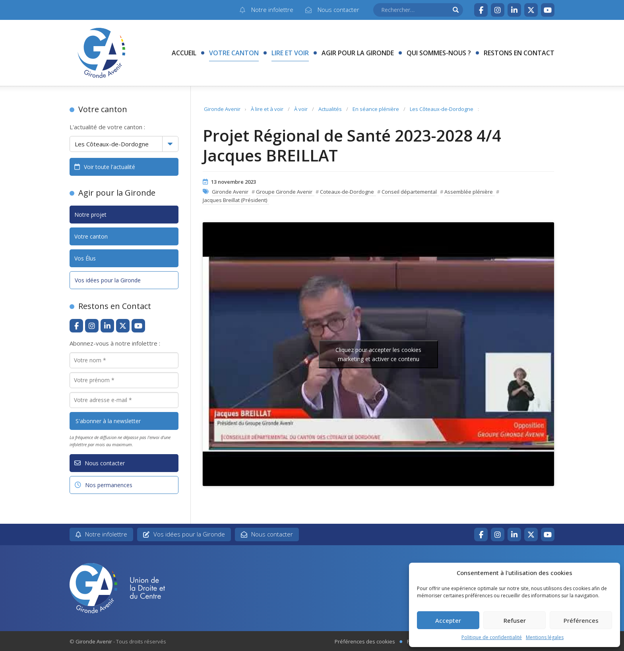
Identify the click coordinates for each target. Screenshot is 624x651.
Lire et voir (290, 53)
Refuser (515, 620)
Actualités (330, 109)
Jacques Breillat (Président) (235, 200)
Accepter (448, 620)
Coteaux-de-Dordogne (347, 191)
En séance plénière (376, 109)
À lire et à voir (267, 109)
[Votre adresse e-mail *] (124, 400)
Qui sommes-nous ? (439, 53)
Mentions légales (545, 637)
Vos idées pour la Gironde (108, 280)
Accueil (184, 53)
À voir (301, 109)
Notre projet (90, 214)
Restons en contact (519, 53)
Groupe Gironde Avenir (284, 191)
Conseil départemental (409, 191)
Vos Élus (85, 258)
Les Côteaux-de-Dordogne (441, 109)
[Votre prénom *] (124, 380)
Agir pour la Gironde (358, 53)
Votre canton (234, 53)
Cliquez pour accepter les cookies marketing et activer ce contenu (378, 354)
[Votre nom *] (124, 360)
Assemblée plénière (468, 191)
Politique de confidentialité (491, 637)
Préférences (581, 620)
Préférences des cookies (365, 641)
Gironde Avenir (222, 109)
